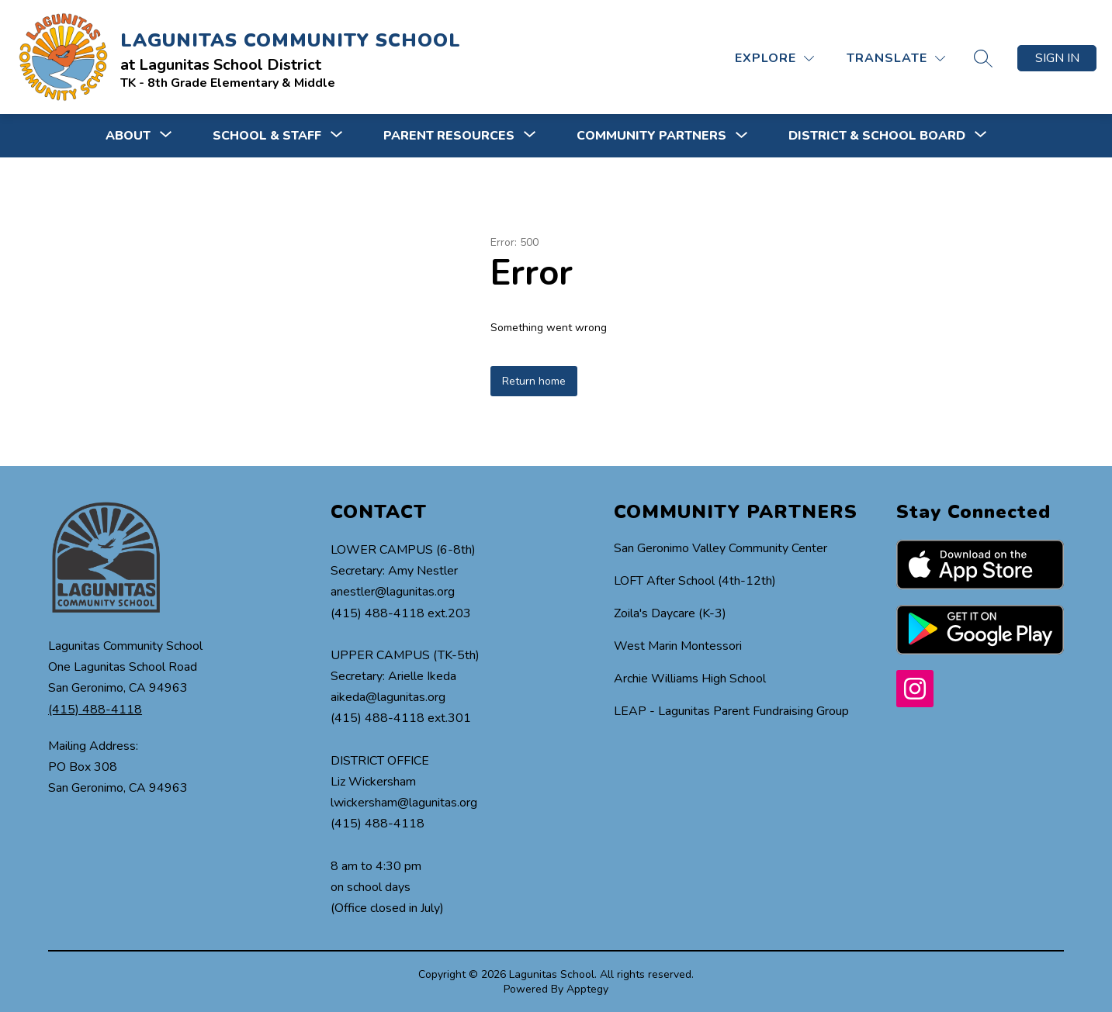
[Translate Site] (896, 58)
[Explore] (774, 58)
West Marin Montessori (678, 646)
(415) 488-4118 (95, 709)
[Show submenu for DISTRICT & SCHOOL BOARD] (876, 135)
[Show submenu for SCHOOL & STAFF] (267, 135)
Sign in (1057, 58)
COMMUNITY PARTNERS (651, 135)
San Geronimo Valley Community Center (720, 548)
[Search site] (983, 58)
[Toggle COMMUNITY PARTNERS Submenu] (742, 136)
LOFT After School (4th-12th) (695, 580)
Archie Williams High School (690, 678)
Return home (534, 381)
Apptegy (587, 989)
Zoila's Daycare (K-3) (670, 613)
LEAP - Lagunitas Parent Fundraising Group (731, 711)
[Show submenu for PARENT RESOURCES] (448, 135)
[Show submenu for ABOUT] (128, 135)
